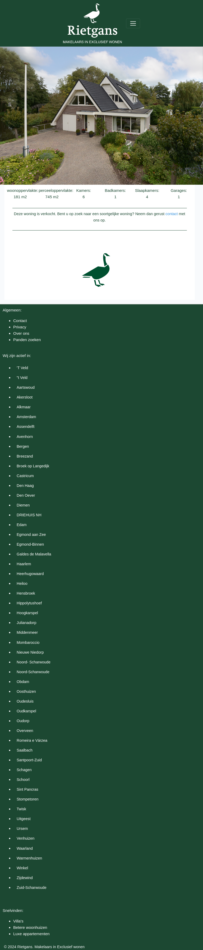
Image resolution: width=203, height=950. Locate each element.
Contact (20, 320)
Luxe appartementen (31, 933)
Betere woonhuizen (30, 927)
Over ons (21, 333)
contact (171, 214)
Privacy (19, 327)
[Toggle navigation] (133, 23)
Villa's (18, 921)
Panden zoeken (27, 339)
